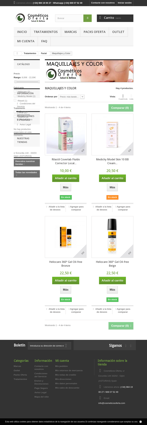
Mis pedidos (61, 366)
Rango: (17, 77)
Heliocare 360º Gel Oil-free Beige (112, 263)
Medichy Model (26, 96)
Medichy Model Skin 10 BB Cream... (112, 161)
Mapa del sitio (42, 397)
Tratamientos (46, 32)
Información (25, 132)
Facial (22, 112)
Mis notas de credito (65, 375)
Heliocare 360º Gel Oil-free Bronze (65, 263)
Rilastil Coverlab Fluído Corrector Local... (66, 161)
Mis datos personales (66, 383)
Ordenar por (51, 96)
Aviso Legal (25, 162)
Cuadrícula (123, 97)
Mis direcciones (63, 379)
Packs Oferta (94, 32)
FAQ (44, 41)
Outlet (118, 32)
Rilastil (22, 100)
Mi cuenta (62, 360)
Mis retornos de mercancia (69, 370)
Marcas (70, 32)
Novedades (24, 243)
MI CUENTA (25, 41)
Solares (23, 117)
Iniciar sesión (125, 2)
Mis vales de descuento (67, 388)
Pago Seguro (25, 157)
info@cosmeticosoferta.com (111, 403)
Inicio (22, 32)
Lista (131, 97)
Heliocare (24, 91)
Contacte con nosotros (103, 2)
